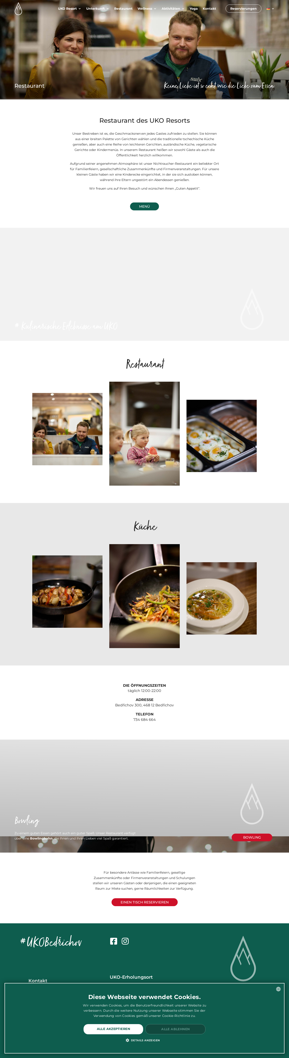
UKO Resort (67, 9)
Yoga (194, 9)
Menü (144, 206)
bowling (252, 837)
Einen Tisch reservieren (145, 902)
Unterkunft (95, 9)
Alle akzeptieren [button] (113, 1029)
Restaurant (123, 9)
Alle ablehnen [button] (175, 1029)
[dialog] (144, 1018)
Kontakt (209, 9)
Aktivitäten (171, 9)
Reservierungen (243, 9)
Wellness (145, 9)
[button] (144, 1040)
